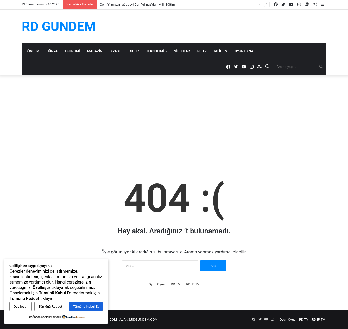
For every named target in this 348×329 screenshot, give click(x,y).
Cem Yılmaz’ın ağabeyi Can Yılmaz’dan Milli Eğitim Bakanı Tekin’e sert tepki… (157, 4)
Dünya (52, 51)
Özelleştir (21, 306)
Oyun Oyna (244, 51)
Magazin (94, 51)
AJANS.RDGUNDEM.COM (138, 319)
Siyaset (116, 51)
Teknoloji (155, 51)
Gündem (33, 51)
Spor (134, 51)
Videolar (182, 51)
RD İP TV (220, 51)
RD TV (202, 51)
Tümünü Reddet (50, 306)
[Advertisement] (174, 119)
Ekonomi (72, 51)
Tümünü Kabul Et (86, 306)
